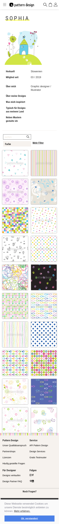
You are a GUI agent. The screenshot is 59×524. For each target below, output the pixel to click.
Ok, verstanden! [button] (29, 518)
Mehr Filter (38, 142)
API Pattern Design (39, 445)
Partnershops (8, 451)
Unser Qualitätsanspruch (14, 445)
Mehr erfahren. (22, 511)
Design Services (37, 451)
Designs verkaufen (11, 475)
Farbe (8, 144)
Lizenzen (6, 457)
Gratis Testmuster (38, 457)
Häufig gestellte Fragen (13, 463)
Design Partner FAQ (12, 481)
